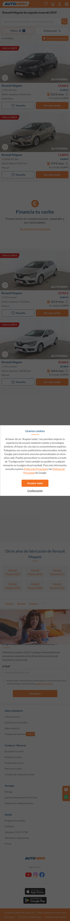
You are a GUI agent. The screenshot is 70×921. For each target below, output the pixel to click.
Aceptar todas (35, 483)
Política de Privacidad (35, 468)
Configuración (35, 490)
